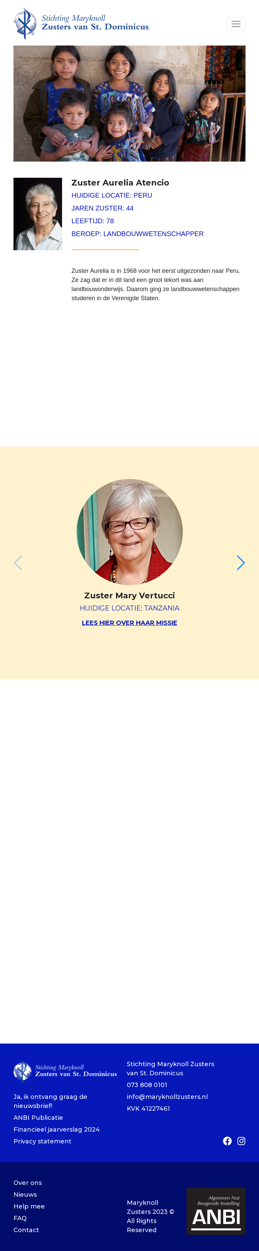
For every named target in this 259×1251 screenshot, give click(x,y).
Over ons (27, 1183)
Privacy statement (42, 1141)
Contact (26, 1230)
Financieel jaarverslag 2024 (56, 1129)
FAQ (20, 1218)
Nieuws (25, 1194)
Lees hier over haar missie (129, 623)
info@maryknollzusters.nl (167, 1097)
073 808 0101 (147, 1085)
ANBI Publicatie (38, 1117)
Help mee (29, 1206)
